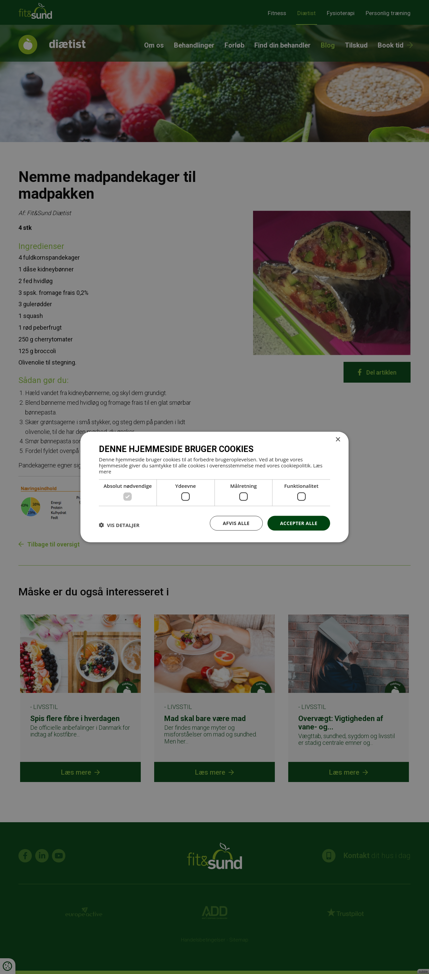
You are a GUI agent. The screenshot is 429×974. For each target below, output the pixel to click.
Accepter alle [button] (298, 523)
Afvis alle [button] (236, 523)
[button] (119, 525)
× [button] (337, 439)
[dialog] (214, 487)
